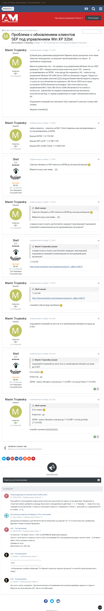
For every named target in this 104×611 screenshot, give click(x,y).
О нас (43, 3)
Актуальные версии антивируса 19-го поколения (30, 508)
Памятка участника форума (15, 474)
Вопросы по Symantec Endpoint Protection (68, 43)
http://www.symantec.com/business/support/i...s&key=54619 (55, 260)
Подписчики (89, 31)
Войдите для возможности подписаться (21, 30)
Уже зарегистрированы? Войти (69, 18)
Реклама (11, 3)
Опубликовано (42, 50)
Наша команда (21, 3)
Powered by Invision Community (52, 607)
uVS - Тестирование (18, 522)
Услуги (4, 3)
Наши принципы (34, 3)
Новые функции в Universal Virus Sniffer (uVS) (28, 489)
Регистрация (93, 18)
